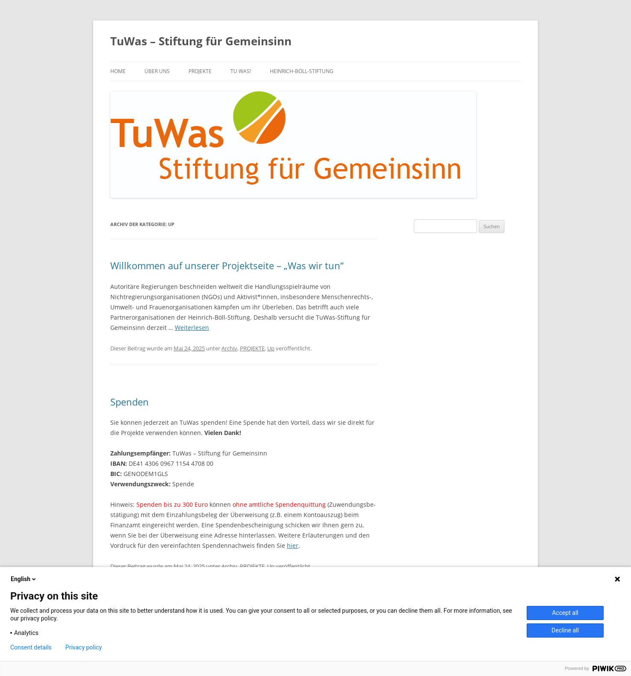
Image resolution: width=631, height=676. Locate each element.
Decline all (565, 630)
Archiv (229, 348)
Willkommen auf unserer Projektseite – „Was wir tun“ (227, 265)
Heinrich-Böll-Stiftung (301, 71)
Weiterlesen (192, 327)
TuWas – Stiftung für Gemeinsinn (201, 41)
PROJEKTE (200, 71)
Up (270, 348)
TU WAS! (240, 71)
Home (118, 71)
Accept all (565, 612)
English (24, 579)
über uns (157, 71)
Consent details (31, 647)
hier (292, 545)
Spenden (129, 401)
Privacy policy (83, 647)
